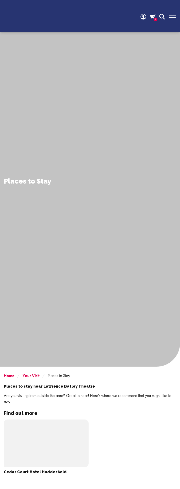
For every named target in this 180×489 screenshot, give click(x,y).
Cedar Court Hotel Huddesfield (35, 472)
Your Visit (31, 375)
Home (9, 375)
